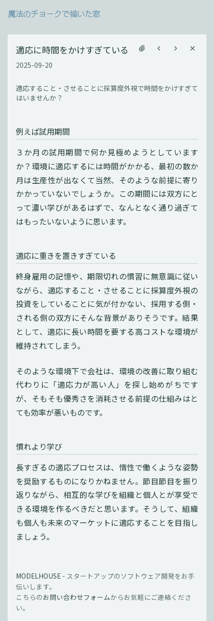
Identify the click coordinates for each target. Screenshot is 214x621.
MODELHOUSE (38, 576)
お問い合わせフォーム (76, 597)
